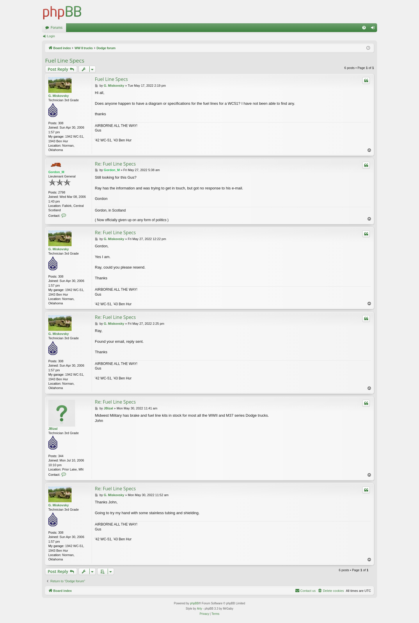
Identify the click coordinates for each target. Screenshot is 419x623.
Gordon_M (56, 172)
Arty (199, 608)
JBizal (53, 428)
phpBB (194, 603)
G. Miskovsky (58, 95)
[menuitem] (364, 27)
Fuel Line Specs (64, 60)
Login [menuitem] (374, 29)
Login (51, 36)
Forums (57, 28)
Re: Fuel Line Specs (115, 164)
